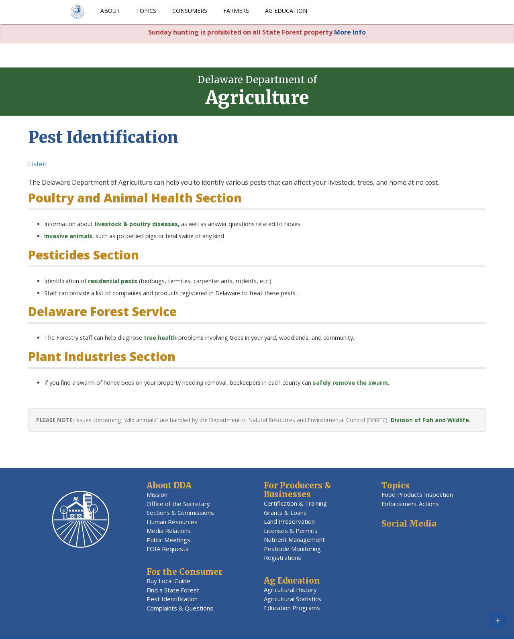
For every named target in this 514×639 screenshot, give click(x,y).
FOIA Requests (168, 549)
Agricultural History (290, 590)
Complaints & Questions (180, 608)
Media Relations (169, 531)
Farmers (236, 10)
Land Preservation (289, 521)
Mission (157, 494)
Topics (146, 10)
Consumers (189, 10)
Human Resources (172, 522)
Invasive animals (68, 236)
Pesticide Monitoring (292, 549)
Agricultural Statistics (292, 599)
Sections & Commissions (180, 512)
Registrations (282, 557)
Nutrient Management (294, 539)
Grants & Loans (285, 512)
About (110, 10)
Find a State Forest (173, 590)
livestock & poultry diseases (135, 224)
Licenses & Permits (291, 531)
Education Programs (292, 608)
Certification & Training (295, 503)
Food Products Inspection (417, 494)
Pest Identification (172, 599)
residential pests (112, 281)
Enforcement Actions (410, 504)
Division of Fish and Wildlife (430, 420)
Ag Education (286, 10)
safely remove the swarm (350, 382)
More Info (350, 32)
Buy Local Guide (168, 581)
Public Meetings (168, 540)
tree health (160, 337)
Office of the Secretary (178, 504)
